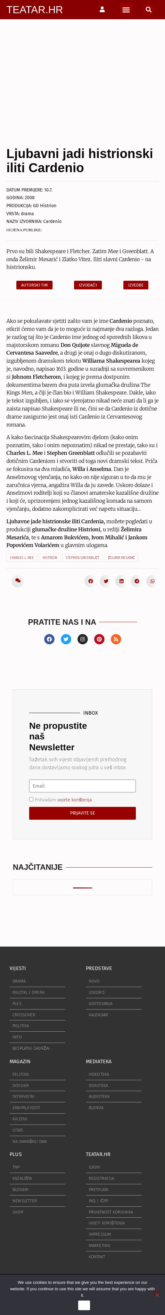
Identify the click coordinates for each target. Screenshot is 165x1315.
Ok (84, 1305)
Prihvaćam (63, 800)
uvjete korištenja (74, 800)
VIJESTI (18, 968)
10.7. (48, 190)
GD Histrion (44, 205)
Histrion (50, 558)
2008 (30, 197)
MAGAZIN (20, 1061)
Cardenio (52, 221)
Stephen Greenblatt (82, 558)
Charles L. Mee (22, 558)
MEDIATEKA (99, 1061)
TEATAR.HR (34, 9)
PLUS (16, 1154)
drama (27, 213)
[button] (126, 10)
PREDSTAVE (99, 968)
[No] (157, 1294)
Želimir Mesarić (121, 558)
